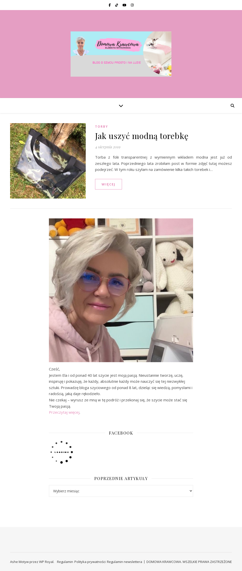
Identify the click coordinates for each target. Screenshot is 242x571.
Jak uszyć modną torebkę (142, 135)
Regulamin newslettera (124, 561)
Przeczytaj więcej (64, 412)
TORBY (101, 126)
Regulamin (65, 561)
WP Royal (46, 561)
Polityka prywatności (90, 561)
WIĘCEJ (108, 184)
